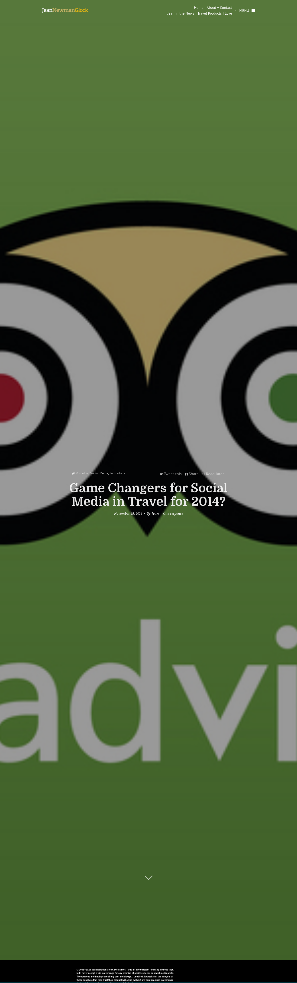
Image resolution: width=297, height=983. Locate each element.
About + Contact (219, 7)
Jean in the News (181, 13)
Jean (155, 513)
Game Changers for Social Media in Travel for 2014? (148, 494)
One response (173, 513)
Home (198, 7)
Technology (117, 474)
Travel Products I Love (214, 13)
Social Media (99, 474)
